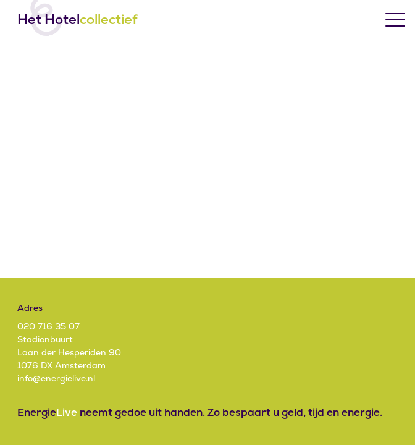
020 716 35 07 (48, 326)
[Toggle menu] (395, 20)
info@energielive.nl (56, 378)
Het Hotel (77, 19)
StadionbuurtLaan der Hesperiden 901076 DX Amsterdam (69, 352)
